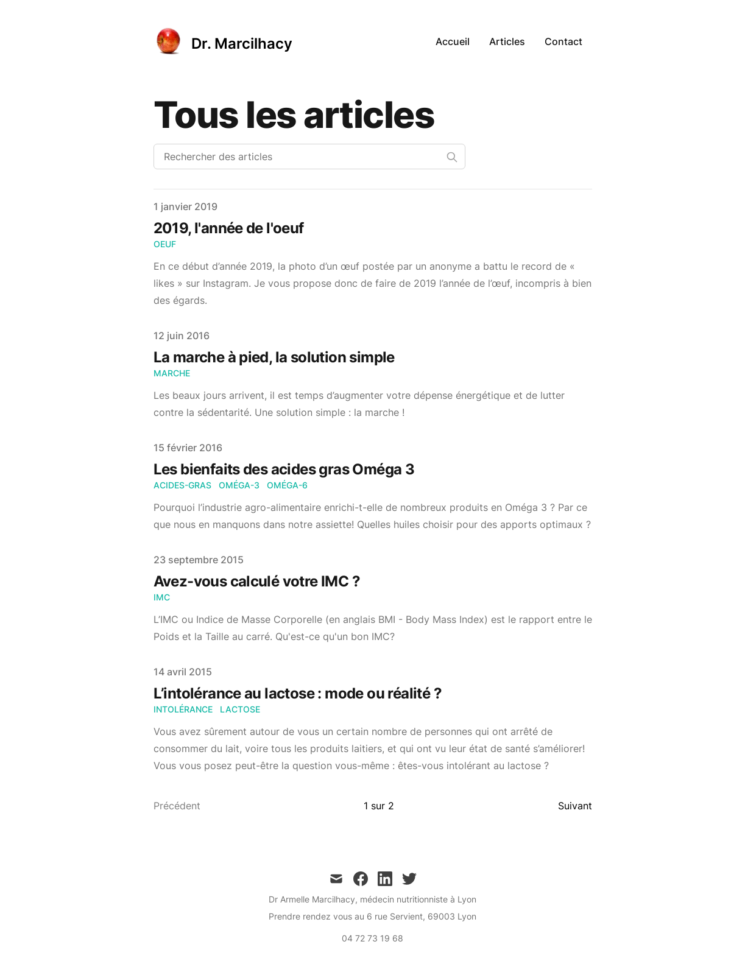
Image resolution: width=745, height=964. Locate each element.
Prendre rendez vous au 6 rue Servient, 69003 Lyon (372, 916)
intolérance (183, 709)
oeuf (165, 244)
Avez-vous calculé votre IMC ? (257, 581)
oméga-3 (239, 485)
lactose (240, 709)
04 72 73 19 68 (372, 938)
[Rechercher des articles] (309, 156)
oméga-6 (287, 485)
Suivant (575, 806)
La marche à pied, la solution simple (274, 357)
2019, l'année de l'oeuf (229, 228)
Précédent (177, 806)
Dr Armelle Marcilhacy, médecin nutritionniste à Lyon (372, 899)
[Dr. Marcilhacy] (223, 41)
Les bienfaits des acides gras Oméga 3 (284, 469)
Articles (507, 41)
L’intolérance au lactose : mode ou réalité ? (298, 693)
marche (172, 373)
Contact (563, 41)
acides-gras (182, 485)
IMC (162, 597)
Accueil (453, 41)
